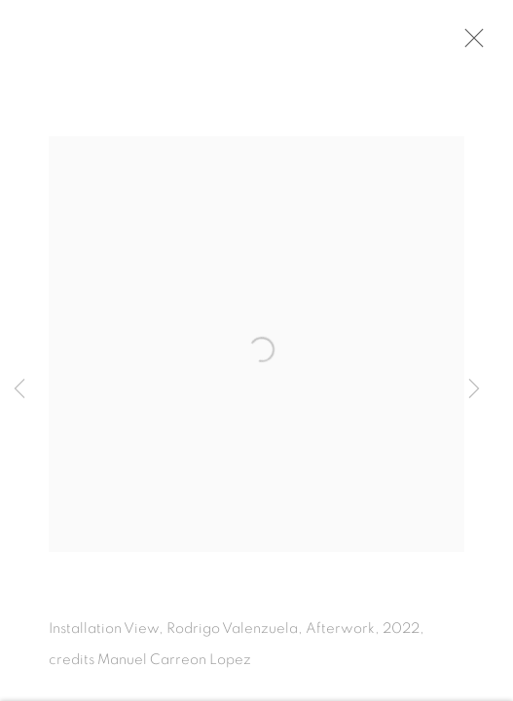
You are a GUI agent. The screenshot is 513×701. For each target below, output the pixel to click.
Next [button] (474, 389)
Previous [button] (19, 389)
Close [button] (476, 43)
